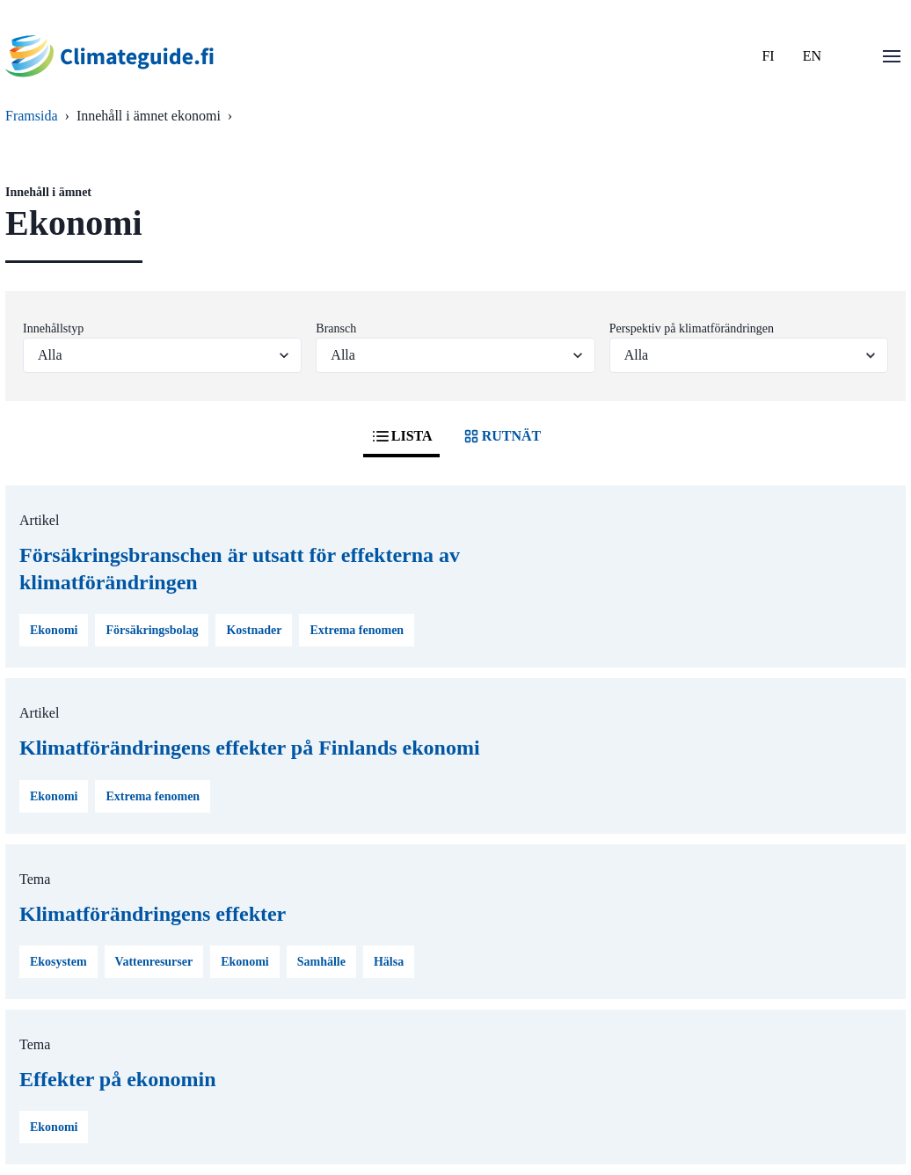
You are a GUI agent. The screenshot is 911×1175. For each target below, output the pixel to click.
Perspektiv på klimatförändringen (691, 328)
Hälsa (389, 961)
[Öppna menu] (892, 56)
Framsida (31, 115)
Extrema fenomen (357, 630)
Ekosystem (58, 961)
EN (812, 55)
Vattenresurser (154, 961)
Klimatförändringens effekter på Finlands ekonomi (249, 747)
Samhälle (321, 961)
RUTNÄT (501, 436)
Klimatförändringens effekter (152, 913)
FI (768, 55)
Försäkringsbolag (152, 630)
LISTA (401, 436)
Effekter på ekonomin (117, 1079)
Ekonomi (53, 630)
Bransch (336, 328)
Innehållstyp (53, 328)
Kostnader (253, 630)
